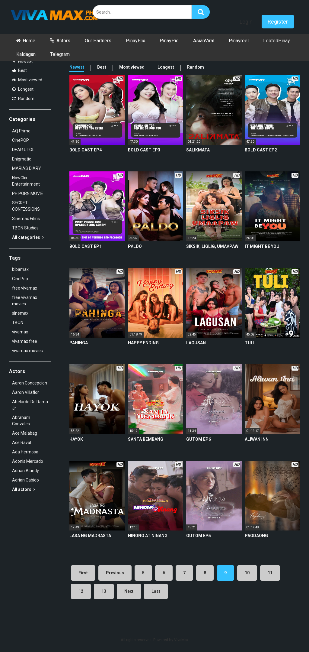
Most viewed (27, 79)
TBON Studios (25, 227)
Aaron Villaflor (25, 392)
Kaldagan (26, 54)
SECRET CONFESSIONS (26, 206)
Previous (115, 572)
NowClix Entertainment (26, 181)
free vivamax (24, 288)
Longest (22, 89)
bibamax (20, 269)
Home (29, 41)
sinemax (20, 313)
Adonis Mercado (27, 461)
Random (23, 98)
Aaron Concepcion (29, 383)
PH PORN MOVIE (27, 193)
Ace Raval (21, 442)
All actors (23, 489)
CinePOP (20, 140)
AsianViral (203, 41)
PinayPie (169, 41)
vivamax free (24, 341)
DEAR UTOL (23, 149)
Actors (63, 41)
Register (278, 21)
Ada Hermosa (25, 451)
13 (103, 591)
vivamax (20, 331)
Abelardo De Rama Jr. (30, 404)
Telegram (60, 54)
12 (80, 591)
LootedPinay (276, 41)
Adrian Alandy (25, 470)
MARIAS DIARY (26, 168)
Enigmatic (21, 159)
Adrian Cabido (25, 480)
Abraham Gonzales (21, 420)
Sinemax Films (26, 218)
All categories (28, 237)
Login (246, 21)
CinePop (20, 278)
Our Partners (98, 41)
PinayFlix (135, 41)
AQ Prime (21, 130)
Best (19, 70)
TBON (17, 322)
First (83, 572)
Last (155, 591)
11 (270, 572)
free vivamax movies (24, 300)
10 (247, 572)
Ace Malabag (24, 433)
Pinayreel (239, 41)
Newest (23, 61)
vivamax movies (27, 350)
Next (128, 591)
